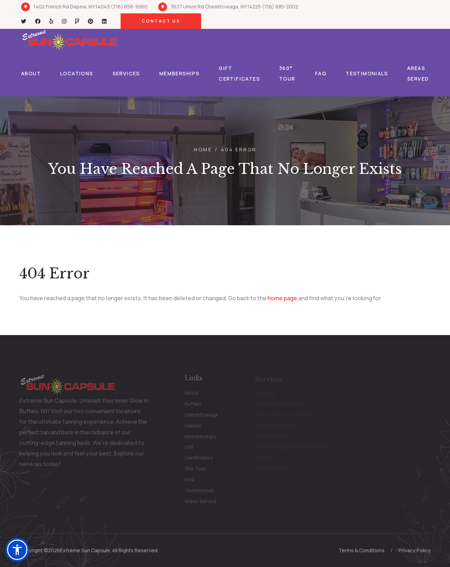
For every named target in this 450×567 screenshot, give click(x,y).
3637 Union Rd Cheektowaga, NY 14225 (216, 6)
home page (282, 298)
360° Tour (287, 73)
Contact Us (161, 21)
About (31, 73)
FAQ (320, 73)
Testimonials (367, 73)
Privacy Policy (415, 550)
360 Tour (195, 470)
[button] (17, 550)
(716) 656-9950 (129, 6)
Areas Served (418, 73)
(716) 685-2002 (280, 6)
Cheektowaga (201, 416)
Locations (76, 73)
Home (203, 149)
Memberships (179, 73)
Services (126, 73)
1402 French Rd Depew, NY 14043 (72, 6)
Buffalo (193, 405)
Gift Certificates (239, 73)
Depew (193, 427)
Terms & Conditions (362, 550)
